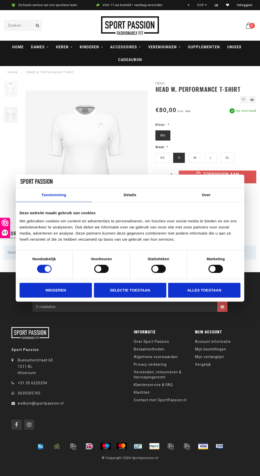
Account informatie (213, 342)
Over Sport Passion (151, 342)
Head (160, 83)
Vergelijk (203, 364)
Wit (163, 135)
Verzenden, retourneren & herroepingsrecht (158, 374)
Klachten (142, 392)
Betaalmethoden (149, 349)
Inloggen (244, 5)
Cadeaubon (130, 60)
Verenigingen (162, 47)
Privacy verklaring (150, 364)
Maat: (161, 147)
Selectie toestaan (130, 290)
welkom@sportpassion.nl (41, 403)
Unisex (234, 47)
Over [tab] (206, 195)
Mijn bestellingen (210, 349)
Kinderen (89, 47)
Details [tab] (130, 195)
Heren (62, 47)
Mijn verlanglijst (209, 357)
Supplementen (204, 47)
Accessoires (123, 47)
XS (162, 158)
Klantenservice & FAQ (153, 385)
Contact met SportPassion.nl (160, 400)
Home (18, 47)
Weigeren (55, 290)
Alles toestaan (204, 290)
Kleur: (162, 125)
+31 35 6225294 (32, 383)
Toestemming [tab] (53, 195)
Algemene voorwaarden (156, 357)
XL (227, 158)
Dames (38, 47)
